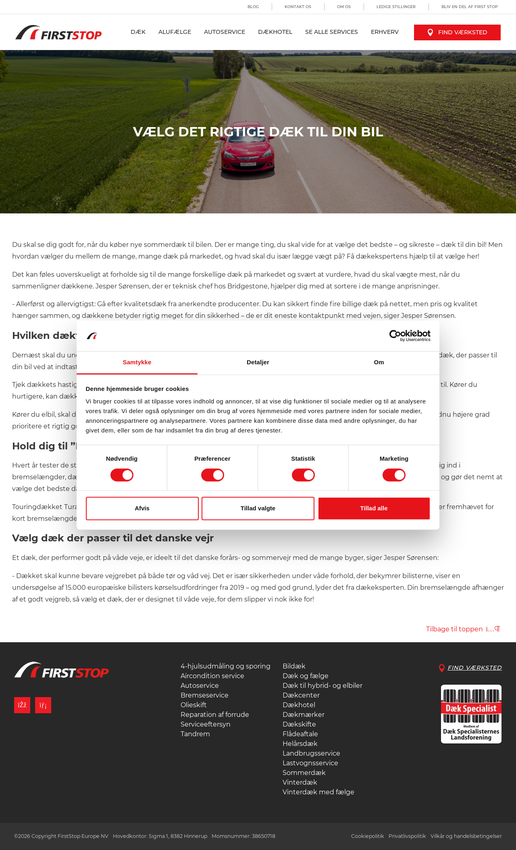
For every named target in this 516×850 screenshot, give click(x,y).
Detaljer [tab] (258, 362)
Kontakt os (298, 6)
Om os (344, 6)
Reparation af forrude (215, 714)
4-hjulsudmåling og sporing (225, 666)
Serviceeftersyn (206, 724)
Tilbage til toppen (463, 629)
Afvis (142, 508)
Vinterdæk (300, 782)
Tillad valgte (258, 508)
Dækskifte (299, 724)
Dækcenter (301, 695)
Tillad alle (373, 508)
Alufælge (174, 32)
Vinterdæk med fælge (318, 792)
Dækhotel (275, 32)
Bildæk (294, 666)
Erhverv (385, 32)
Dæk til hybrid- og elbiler (322, 685)
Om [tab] (379, 362)
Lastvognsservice (310, 763)
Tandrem (195, 734)
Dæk (138, 32)
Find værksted (457, 32)
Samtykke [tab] (137, 362)
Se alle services (331, 32)
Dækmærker (304, 714)
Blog (253, 6)
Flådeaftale (300, 734)
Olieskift (194, 705)
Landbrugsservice (311, 753)
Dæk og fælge (306, 676)
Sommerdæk (304, 773)
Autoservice (224, 32)
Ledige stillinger (396, 6)
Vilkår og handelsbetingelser (466, 836)
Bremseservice (205, 695)
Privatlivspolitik (407, 836)
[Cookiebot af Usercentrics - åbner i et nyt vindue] (395, 336)
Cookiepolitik (367, 836)
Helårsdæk (300, 744)
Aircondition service (212, 676)
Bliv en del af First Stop (469, 6)
